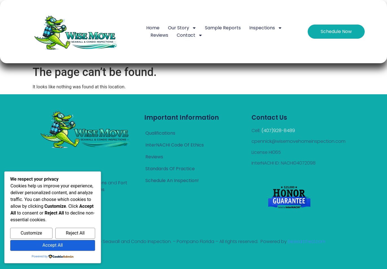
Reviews (159, 35)
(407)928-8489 (278, 130)
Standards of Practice (170, 168)
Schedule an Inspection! (172, 180)
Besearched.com (306, 241)
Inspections (265, 28)
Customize (31, 233)
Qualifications (160, 133)
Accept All (52, 245)
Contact (190, 35)
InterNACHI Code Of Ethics (174, 145)
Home (152, 28)
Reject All (75, 233)
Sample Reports (223, 28)
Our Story (182, 28)
